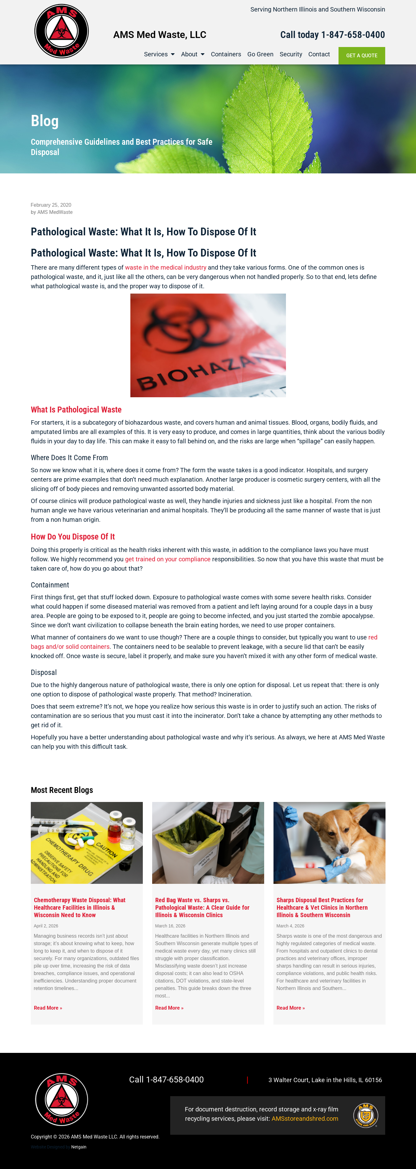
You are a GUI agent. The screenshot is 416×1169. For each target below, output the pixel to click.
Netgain (78, 1146)
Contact (319, 54)
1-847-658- (343, 34)
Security (291, 54)
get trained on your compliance (168, 559)
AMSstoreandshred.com (305, 1118)
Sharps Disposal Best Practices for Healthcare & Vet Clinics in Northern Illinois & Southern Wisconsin (322, 907)
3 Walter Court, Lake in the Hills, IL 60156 (325, 1080)
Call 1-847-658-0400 (166, 1080)
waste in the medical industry (165, 267)
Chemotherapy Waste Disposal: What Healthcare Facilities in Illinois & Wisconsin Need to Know (79, 907)
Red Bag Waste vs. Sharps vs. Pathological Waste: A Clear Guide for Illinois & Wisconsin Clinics (202, 907)
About (193, 54)
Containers (226, 54)
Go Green (260, 54)
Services (159, 54)
